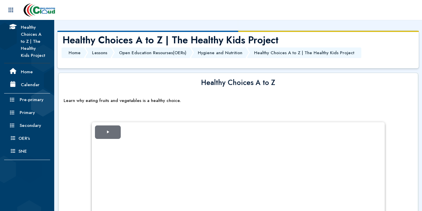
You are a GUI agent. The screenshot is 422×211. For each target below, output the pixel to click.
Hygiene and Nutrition (220, 53)
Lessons (99, 53)
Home (75, 53)
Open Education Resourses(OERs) (152, 53)
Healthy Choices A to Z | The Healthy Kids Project (304, 53)
